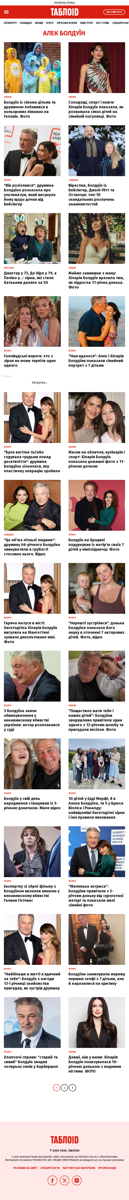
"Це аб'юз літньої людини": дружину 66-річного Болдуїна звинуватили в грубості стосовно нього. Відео (32, 547)
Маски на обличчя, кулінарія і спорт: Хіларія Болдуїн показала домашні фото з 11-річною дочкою (97, 459)
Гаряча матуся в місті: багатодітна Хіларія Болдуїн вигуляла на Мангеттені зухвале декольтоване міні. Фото (30, 632)
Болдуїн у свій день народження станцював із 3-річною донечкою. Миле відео (32, 803)
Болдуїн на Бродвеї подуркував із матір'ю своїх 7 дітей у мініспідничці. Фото (96, 545)
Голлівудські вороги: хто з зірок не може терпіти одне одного (30, 361)
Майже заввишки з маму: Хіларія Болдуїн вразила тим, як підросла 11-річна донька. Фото (96, 280)
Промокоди (107, 1168)
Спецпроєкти (50, 1168)
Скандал (26, 23)
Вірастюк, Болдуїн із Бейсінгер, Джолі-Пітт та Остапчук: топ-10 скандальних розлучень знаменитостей (91, 194)
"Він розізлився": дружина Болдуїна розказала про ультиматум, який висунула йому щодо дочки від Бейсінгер (30, 194)
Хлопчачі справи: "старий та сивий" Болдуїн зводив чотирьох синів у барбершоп (31, 1062)
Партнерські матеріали (79, 1168)
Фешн (39, 23)
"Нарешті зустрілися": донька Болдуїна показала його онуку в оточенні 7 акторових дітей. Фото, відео (96, 630)
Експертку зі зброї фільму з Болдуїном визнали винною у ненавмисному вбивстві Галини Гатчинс (32, 893)
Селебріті (10, 23)
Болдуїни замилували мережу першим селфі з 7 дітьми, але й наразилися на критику (97, 979)
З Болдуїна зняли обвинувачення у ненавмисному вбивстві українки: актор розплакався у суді (32, 720)
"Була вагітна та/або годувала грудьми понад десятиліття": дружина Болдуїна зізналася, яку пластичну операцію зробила (32, 461)
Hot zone (102, 23)
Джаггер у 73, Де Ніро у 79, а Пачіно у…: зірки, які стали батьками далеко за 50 (30, 278)
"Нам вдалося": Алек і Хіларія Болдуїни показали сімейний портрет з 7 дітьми (96, 361)
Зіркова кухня (67, 23)
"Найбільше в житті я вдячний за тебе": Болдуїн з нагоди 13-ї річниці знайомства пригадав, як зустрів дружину (32, 981)
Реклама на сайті (25, 1168)
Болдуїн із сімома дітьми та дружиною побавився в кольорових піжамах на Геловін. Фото (30, 109)
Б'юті (49, 23)
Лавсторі (86, 23)
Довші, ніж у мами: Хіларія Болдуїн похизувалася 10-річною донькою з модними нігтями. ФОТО (95, 1064)
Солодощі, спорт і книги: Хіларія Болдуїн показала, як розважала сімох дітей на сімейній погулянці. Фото (96, 109)
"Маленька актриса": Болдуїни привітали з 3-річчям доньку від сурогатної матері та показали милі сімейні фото (96, 895)
